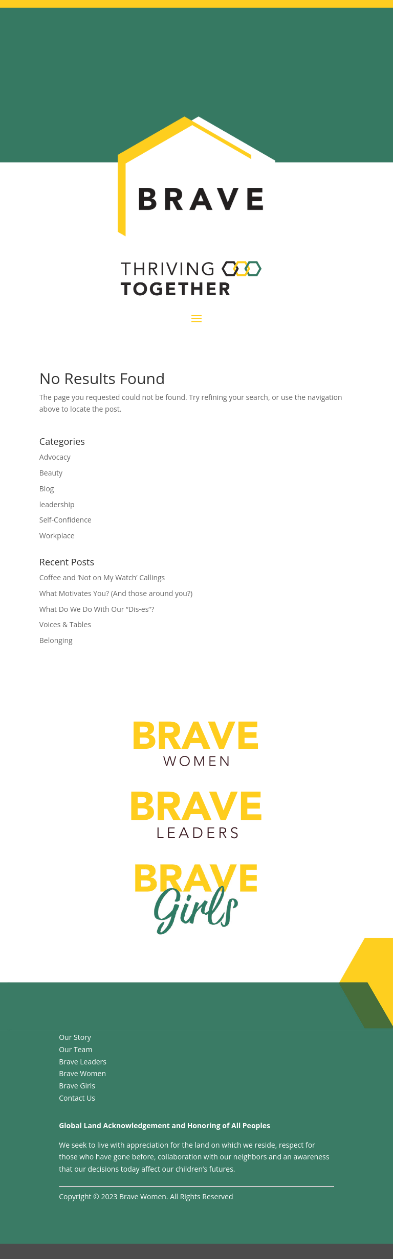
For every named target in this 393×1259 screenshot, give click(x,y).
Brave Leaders (82, 1061)
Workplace (57, 535)
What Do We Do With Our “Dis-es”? (97, 609)
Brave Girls (77, 1085)
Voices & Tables (65, 624)
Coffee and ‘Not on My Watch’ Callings (102, 577)
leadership (57, 504)
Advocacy (55, 457)
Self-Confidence (65, 520)
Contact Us (77, 1098)
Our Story (75, 1037)
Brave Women (82, 1073)
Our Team (75, 1049)
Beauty (50, 473)
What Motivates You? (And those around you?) (115, 593)
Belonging (56, 640)
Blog (46, 488)
